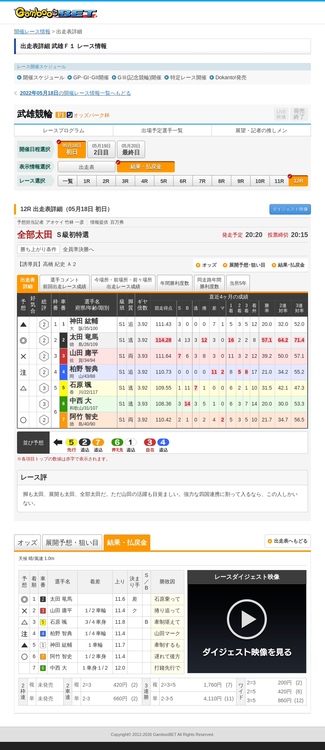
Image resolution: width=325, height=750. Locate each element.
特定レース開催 (188, 77)
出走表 (86, 167)
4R (144, 181)
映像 (290, 209)
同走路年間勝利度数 (209, 283)
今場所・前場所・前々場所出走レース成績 (123, 283)
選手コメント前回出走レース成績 (64, 283)
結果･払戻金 (291, 265)
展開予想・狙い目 (72, 542)
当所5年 (238, 283)
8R (221, 181)
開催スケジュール (43, 77)
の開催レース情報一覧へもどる (75, 93)
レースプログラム (63, 130)
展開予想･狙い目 (247, 265)
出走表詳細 (27, 283)
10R (260, 181)
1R (87, 181)
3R (125, 181)
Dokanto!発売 (231, 77)
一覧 (68, 181)
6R (183, 181)
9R (241, 181)
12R (298, 181)
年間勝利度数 (174, 283)
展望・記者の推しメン (261, 130)
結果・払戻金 (145, 167)
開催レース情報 (32, 31)
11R (279, 181)
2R (106, 181)
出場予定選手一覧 (162, 130)
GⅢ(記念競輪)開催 (139, 77)
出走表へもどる (291, 541)
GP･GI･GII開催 (91, 77)
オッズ (209, 265)
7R (202, 181)
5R (164, 181)
